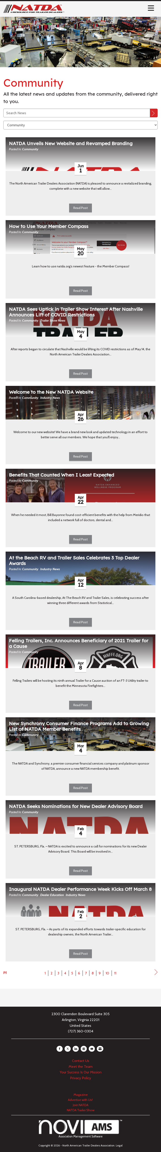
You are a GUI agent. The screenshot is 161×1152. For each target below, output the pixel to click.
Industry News (50, 398)
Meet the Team (81, 1066)
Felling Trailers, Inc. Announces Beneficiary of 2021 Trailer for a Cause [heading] (78, 643)
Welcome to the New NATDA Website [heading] (51, 392)
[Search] (154, 113)
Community (30, 149)
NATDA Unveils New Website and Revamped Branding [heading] (71, 143)
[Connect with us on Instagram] (84, 1049)
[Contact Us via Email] (100, 1049)
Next (156, 973)
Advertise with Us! (80, 1100)
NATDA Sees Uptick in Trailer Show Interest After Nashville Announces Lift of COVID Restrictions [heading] (76, 312)
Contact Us (80, 1061)
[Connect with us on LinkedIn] (76, 1049)
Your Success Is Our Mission (81, 1072)
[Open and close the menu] (110, 8)
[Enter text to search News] (76, 113)
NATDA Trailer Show (80, 1110)
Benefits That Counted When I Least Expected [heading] (61, 475)
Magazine (81, 1095)
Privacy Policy (80, 1078)
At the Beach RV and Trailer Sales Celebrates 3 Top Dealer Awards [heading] (74, 560)
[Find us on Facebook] (60, 1049)
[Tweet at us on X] (68, 1049)
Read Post (80, 208)
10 (107, 973)
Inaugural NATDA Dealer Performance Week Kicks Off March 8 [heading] (80, 889)
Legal (119, 1145)
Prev (5, 973)
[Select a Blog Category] (80, 125)
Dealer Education (52, 895)
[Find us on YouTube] (92, 1049)
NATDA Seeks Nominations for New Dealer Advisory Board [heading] (75, 806)
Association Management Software (80, 1129)
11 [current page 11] (115, 973)
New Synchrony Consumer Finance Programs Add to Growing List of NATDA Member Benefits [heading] (79, 726)
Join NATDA (80, 1105)
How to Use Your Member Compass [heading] (48, 226)
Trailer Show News (52, 320)
